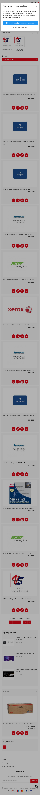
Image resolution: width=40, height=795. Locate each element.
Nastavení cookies (20, 27)
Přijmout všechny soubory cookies (20, 23)
